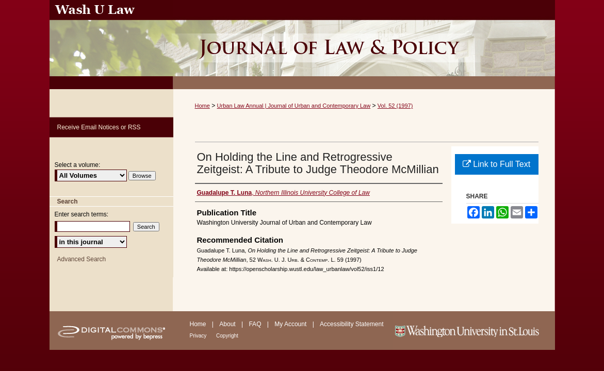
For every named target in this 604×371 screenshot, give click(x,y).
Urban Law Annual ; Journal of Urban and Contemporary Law (364, 44)
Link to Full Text (496, 164)
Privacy (199, 336)
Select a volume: (78, 164)
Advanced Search (81, 259)
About (228, 324)
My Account (291, 324)
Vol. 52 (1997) (395, 106)
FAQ (256, 324)
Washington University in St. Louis (474, 330)
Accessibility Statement (351, 324)
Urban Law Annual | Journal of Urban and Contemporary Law (294, 106)
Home (202, 106)
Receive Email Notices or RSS (99, 127)
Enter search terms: (82, 214)
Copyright (227, 336)
